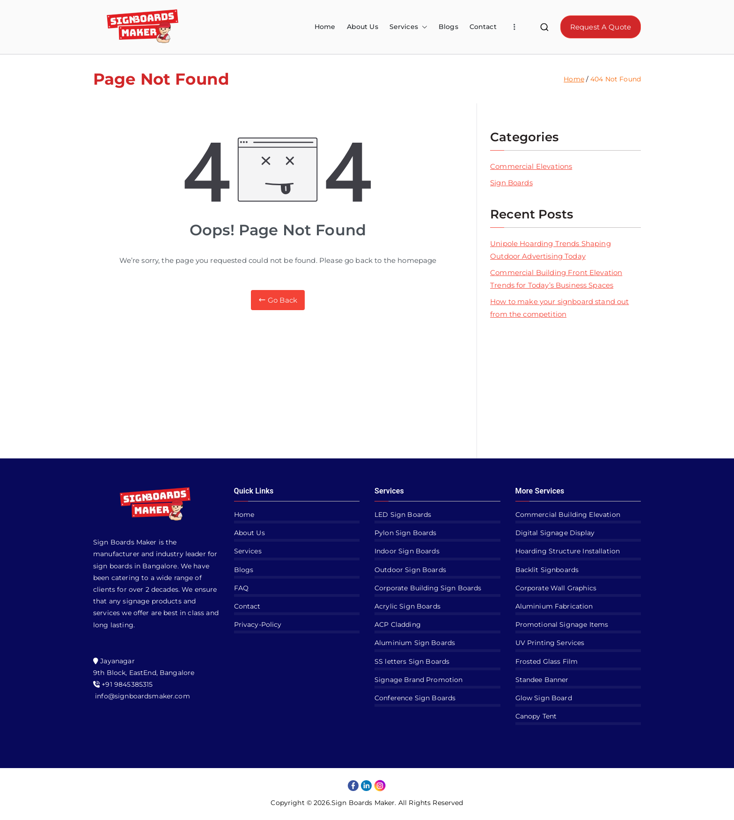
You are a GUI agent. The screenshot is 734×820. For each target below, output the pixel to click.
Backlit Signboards (547, 570)
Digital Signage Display (555, 533)
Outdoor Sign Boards (410, 570)
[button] (422, 27)
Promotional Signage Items (562, 624)
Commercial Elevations (531, 166)
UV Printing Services (550, 643)
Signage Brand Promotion (418, 679)
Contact (483, 26)
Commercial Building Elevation (567, 514)
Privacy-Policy (258, 624)
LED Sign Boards (402, 514)
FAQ (241, 588)
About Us (362, 26)
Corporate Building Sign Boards (428, 588)
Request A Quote (600, 26)
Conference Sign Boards (414, 698)
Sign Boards (511, 182)
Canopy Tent (536, 716)
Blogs (448, 26)
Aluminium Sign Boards (414, 643)
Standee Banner (542, 679)
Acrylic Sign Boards (407, 606)
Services (408, 27)
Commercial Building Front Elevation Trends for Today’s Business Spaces (556, 279)
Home (325, 26)
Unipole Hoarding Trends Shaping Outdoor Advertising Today (550, 250)
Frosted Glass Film (546, 661)
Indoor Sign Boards (407, 551)
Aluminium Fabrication (554, 606)
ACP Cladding (397, 624)
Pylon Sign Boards (405, 533)
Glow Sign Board (543, 698)
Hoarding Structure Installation (567, 551)
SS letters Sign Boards (411, 661)
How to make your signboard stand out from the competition (559, 308)
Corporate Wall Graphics (555, 588)
